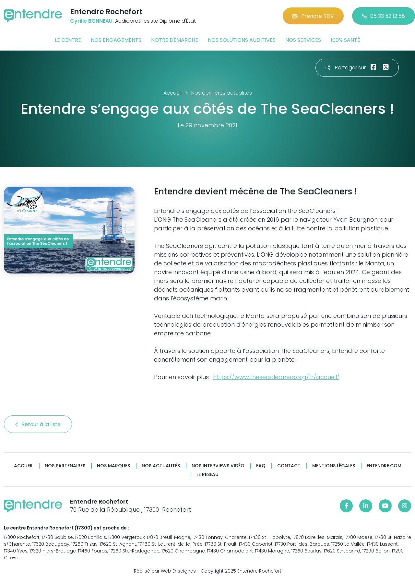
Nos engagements (116, 40)
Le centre (68, 40)
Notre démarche (174, 40)
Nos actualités (161, 466)
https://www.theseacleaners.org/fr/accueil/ (276, 377)
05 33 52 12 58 (383, 16)
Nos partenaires (65, 466)
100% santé (345, 40)
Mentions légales (333, 466)
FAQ (261, 466)
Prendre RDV (313, 16)
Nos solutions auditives (242, 40)
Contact (289, 466)
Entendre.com (384, 466)
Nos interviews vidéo (218, 466)
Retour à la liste (38, 424)
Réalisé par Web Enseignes (165, 571)
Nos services (303, 40)
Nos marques (113, 466)
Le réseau (207, 474)
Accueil (23, 466)
